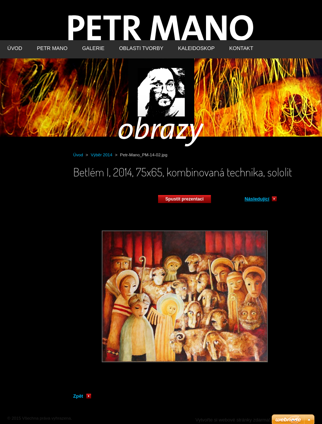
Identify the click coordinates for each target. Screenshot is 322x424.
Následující (256, 199)
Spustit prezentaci (184, 199)
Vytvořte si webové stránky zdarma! (232, 420)
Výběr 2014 (101, 155)
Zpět (78, 396)
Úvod (78, 155)
